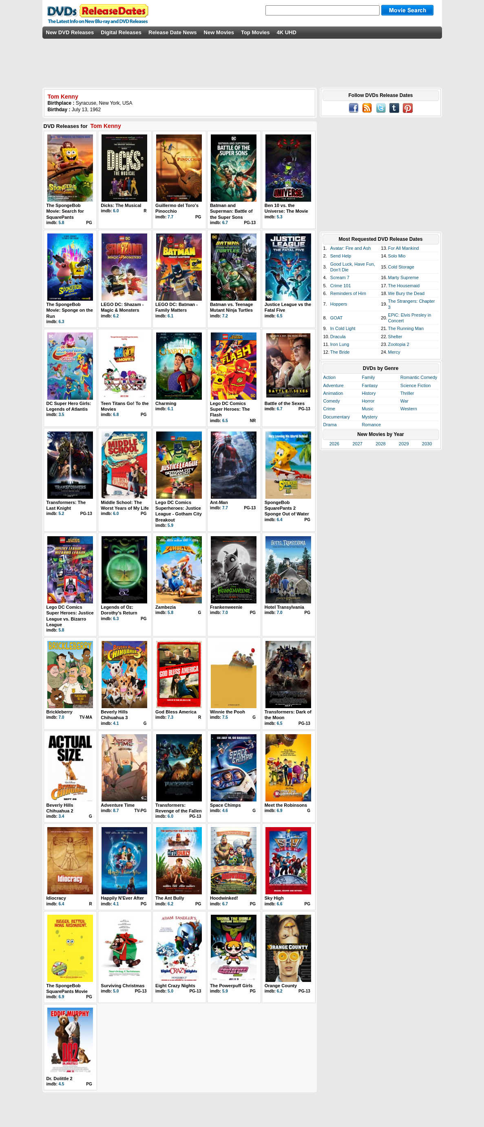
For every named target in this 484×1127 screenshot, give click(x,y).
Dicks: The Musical (121, 205)
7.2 (225, 316)
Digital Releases (121, 32)
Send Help (340, 255)
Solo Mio (397, 255)
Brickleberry (59, 711)
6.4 (280, 519)
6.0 (116, 211)
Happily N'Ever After (122, 898)
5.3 (280, 217)
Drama (330, 424)
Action (329, 377)
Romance (371, 424)
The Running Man (406, 328)
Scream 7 (339, 277)
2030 (427, 443)
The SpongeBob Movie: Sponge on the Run (69, 310)
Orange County (281, 985)
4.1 (116, 723)
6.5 (280, 316)
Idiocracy (56, 898)
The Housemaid (404, 285)
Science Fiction (415, 385)
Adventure (333, 385)
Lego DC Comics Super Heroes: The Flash (230, 409)
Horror (368, 400)
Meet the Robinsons (286, 805)
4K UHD (286, 32)
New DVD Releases (70, 32)
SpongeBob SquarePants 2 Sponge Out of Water (287, 508)
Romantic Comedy (418, 377)
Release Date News (172, 32)
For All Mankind (403, 248)
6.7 (225, 222)
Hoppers (338, 304)
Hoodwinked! (224, 898)
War (404, 400)
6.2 (116, 316)
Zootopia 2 (398, 344)
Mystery (370, 416)
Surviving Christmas (122, 985)
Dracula (338, 336)
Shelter (395, 336)
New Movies (219, 32)
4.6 (225, 810)
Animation (333, 393)
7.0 (225, 612)
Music (367, 408)
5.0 (116, 991)
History (369, 393)
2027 (357, 443)
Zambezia (165, 607)
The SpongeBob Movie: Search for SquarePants (65, 211)
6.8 (116, 414)
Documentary (336, 416)
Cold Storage (401, 266)
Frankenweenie (226, 607)
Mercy (394, 352)
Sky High (274, 898)
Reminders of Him (348, 293)
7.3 (170, 717)
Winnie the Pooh (227, 711)
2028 (380, 443)
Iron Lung (339, 344)
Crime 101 (340, 285)
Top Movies (255, 32)
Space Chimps (225, 805)
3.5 (61, 414)
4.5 (61, 1084)
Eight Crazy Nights (175, 985)
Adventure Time (118, 805)
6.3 (61, 321)
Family (368, 377)
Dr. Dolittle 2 (59, 1078)
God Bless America (175, 711)
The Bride (340, 352)
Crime (329, 408)
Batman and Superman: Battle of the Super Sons (231, 211)
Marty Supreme (403, 277)
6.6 (280, 904)
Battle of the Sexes (285, 403)
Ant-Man (219, 502)
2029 (404, 443)
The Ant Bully (169, 898)
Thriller (407, 393)
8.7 (116, 810)
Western (408, 408)
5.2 (61, 513)
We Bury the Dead (406, 293)
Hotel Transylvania (284, 607)
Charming (165, 403)
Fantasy (370, 385)
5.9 (170, 525)
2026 (334, 443)
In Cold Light (343, 328)
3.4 (61, 816)
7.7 (170, 217)
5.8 (61, 222)
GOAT (336, 317)
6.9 (280, 810)
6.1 (170, 316)
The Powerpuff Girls (231, 985)
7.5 (225, 717)
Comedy (331, 400)
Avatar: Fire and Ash (350, 248)
